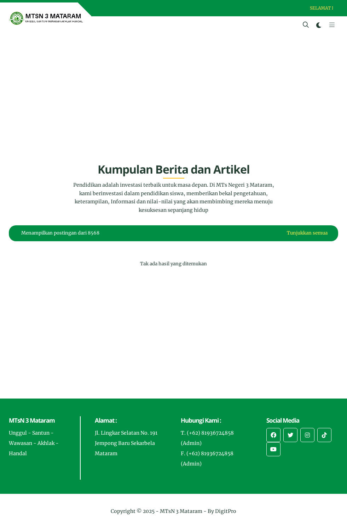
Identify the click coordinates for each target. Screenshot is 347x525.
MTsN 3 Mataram (181, 511)
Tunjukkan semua (307, 233)
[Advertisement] (173, 101)
